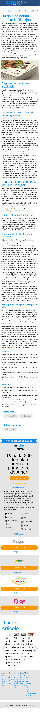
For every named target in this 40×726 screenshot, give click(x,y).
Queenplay (26, 416)
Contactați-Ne (29, 682)
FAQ (27, 684)
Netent (16, 677)
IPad (21, 681)
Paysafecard (11, 677)
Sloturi (3, 673)
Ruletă (3, 675)
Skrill (9, 681)
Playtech (16, 675)
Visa (9, 679)
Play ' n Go (16, 683)
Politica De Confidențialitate (29, 688)
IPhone (22, 675)
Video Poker (3, 680)
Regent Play (11, 416)
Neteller (10, 675)
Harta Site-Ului (28, 674)
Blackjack (10, 429)
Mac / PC (23, 683)
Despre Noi (28, 678)
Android (22, 673)
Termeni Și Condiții (29, 693)
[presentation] (3, 647)
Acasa (3, 11)
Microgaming (17, 679)
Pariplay (16, 681)
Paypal (10, 673)
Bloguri (10, 11)
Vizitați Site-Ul (19, 478)
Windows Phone (23, 678)
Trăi (2, 683)
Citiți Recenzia (18, 487)
